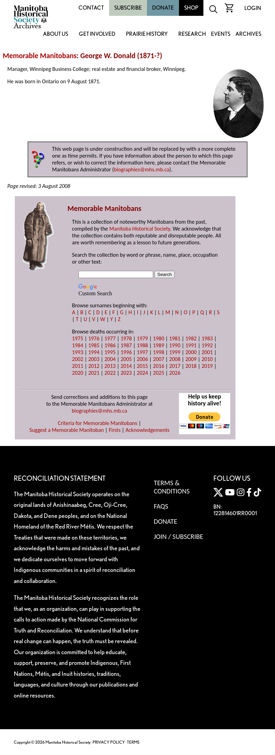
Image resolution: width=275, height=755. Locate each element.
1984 (77, 345)
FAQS (161, 506)
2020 (77, 373)
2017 (174, 366)
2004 (109, 359)
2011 (77, 366)
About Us (55, 34)
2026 (174, 373)
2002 (77, 359)
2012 (93, 366)
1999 (174, 352)
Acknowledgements (148, 430)
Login (252, 8)
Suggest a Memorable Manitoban (66, 430)
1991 (191, 345)
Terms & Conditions (172, 487)
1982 (191, 338)
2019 (207, 366)
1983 (207, 338)
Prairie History (147, 34)
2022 (109, 373)
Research (192, 34)
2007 (158, 359)
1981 (174, 338)
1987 (125, 345)
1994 (93, 352)
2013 (109, 366)
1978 (125, 338)
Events (220, 34)
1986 (109, 345)
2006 (142, 359)
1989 (158, 345)
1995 (109, 352)
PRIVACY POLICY (109, 742)
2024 (142, 373)
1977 (109, 338)
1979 (142, 338)
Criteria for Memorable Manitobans (97, 423)
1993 (77, 352)
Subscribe (128, 7)
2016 (158, 366)
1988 (142, 345)
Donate (163, 7)
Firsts (114, 430)
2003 (93, 359)
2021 (93, 373)
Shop (191, 7)
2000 (191, 352)
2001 (207, 352)
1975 (77, 338)
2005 (125, 359)
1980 (158, 338)
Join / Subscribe (178, 536)
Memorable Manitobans (40, 55)
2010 (207, 359)
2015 (142, 366)
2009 (191, 359)
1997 (142, 352)
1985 (93, 345)
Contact (91, 7)
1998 (158, 352)
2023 (125, 373)
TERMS (133, 742)
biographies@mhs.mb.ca (141, 169)
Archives (248, 34)
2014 (125, 366)
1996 (125, 352)
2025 (158, 373)
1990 (174, 345)
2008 (174, 359)
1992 (207, 345)
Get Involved (97, 34)
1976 (93, 338)
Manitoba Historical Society (139, 228)
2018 (191, 366)
